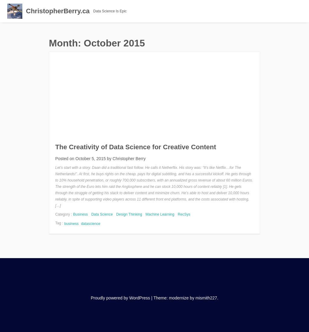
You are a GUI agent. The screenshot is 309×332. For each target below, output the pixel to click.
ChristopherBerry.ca (58, 11)
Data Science (102, 214)
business (71, 224)
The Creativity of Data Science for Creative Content (135, 147)
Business (80, 214)
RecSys (184, 214)
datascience (90, 224)
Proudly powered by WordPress (120, 298)
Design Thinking (129, 214)
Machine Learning (159, 214)
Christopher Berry (129, 158)
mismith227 (206, 298)
